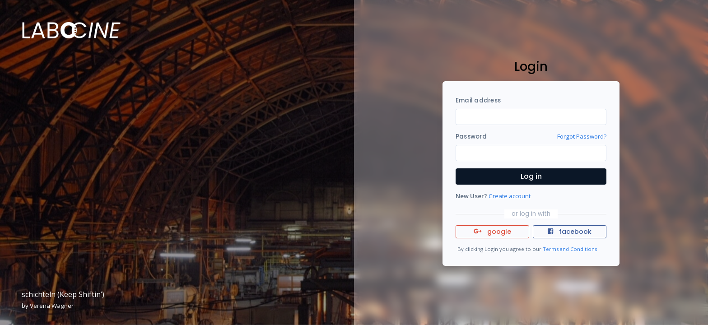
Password (471, 136)
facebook (569, 231)
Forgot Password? (581, 136)
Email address (478, 100)
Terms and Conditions (570, 249)
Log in (531, 176)
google (492, 231)
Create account (510, 196)
